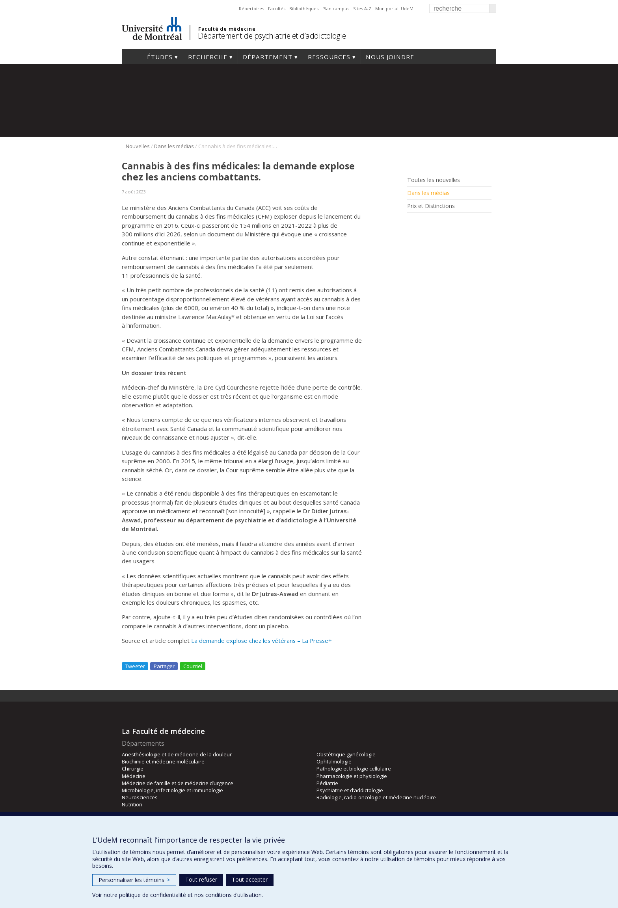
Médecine (133, 776)
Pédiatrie (327, 783)
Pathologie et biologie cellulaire (353, 768)
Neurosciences (140, 797)
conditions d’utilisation (233, 895)
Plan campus (335, 8)
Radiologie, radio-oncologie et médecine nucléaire (376, 797)
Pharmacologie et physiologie (351, 776)
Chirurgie (132, 768)
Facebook (412, 224)
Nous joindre (390, 57)
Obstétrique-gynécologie (346, 754)
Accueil (132, 56)
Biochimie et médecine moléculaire (163, 761)
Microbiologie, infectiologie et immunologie (172, 790)
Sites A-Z (362, 8)
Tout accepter (250, 879)
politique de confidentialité (152, 895)
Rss (424, 224)
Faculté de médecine (226, 28)
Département (267, 57)
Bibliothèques (303, 8)
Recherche (207, 57)
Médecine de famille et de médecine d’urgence (177, 783)
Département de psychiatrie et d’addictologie (272, 35)
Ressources (329, 57)
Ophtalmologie (334, 761)
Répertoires (251, 8)
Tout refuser (201, 879)
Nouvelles (138, 146)
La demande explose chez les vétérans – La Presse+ (261, 640)
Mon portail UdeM (394, 8)
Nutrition (132, 804)
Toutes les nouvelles (433, 180)
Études (160, 57)
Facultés (276, 8)
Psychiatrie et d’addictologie (349, 790)
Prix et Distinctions (431, 206)
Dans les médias (174, 146)
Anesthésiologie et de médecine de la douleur (177, 754)
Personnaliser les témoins (134, 880)
